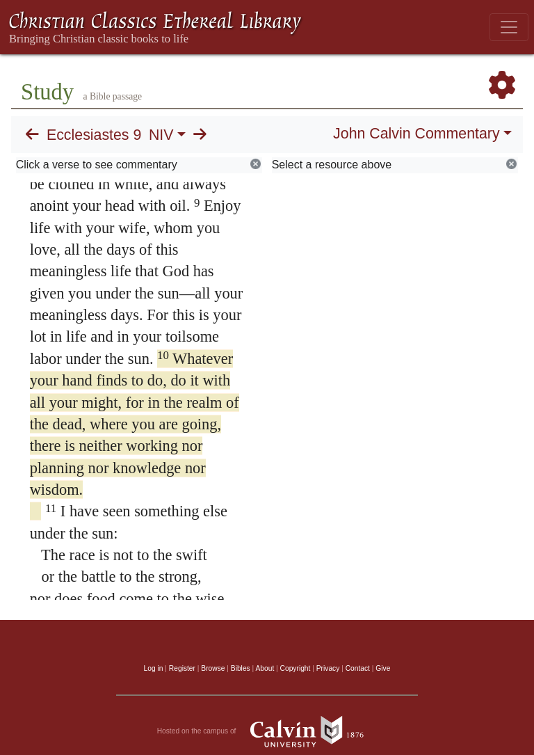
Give (382, 668)
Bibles (240, 668)
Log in (153, 668)
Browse (213, 668)
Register (182, 668)
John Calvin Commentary (416, 133)
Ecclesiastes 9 (94, 135)
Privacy (328, 668)
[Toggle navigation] (509, 27)
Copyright (295, 668)
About (264, 668)
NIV (161, 135)
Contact (358, 668)
